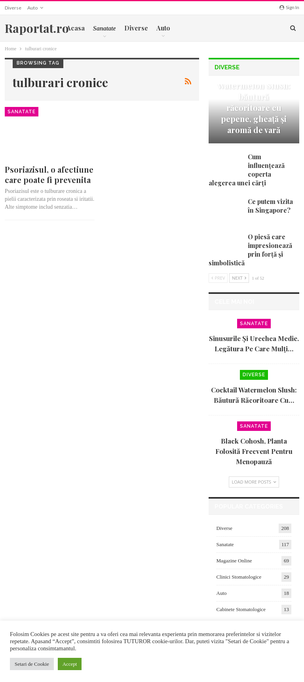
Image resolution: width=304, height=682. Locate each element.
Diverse (13, 8)
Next (239, 278)
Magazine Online (234, 561)
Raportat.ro (37, 28)
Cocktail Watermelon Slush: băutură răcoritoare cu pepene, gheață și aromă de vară (253, 102)
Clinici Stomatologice (239, 577)
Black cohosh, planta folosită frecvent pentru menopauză (254, 451)
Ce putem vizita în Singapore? (270, 205)
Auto (32, 8)
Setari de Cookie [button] (32, 664)
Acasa (75, 28)
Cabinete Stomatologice (241, 609)
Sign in (289, 7)
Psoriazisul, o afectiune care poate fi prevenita (49, 174)
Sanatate (22, 111)
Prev (218, 278)
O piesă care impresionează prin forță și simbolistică (250, 249)
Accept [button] (70, 664)
